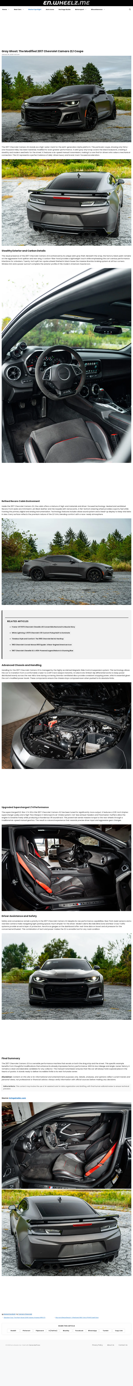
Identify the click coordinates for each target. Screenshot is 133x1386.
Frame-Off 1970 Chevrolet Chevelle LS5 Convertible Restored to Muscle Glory (43, 627)
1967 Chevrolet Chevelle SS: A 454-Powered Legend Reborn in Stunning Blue (42, 651)
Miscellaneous (99, 9)
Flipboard (40, 1331)
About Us (110, 1345)
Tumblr (106, 1331)
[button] (130, 9)
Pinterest (26, 1331)
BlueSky (66, 1331)
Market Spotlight (34, 9)
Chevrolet (28, 1314)
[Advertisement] (66, 30)
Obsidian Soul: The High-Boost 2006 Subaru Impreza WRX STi (24, 1317)
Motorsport (82, 9)
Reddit (13, 1331)
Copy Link (119, 1331)
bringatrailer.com (17, 1098)
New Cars (20, 9)
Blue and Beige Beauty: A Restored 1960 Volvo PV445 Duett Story (77, 1317)
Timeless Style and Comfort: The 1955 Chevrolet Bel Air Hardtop (38, 639)
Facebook (79, 1331)
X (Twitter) (53, 1331)
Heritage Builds (65, 9)
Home (7, 9)
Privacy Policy (97, 1345)
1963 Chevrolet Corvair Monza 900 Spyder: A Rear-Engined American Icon (42, 645)
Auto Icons (50, 9)
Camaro (21, 1314)
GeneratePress (34, 1345)
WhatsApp (92, 1331)
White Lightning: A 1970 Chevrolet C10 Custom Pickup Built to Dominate (41, 633)
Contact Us (123, 1345)
